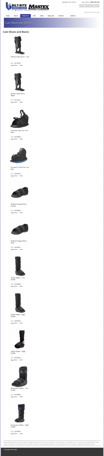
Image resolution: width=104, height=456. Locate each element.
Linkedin (91, 5)
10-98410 (17, 431)
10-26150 (17, 63)
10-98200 (17, 284)
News (42, 16)
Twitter (84, 5)
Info (34, 16)
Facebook (80, 5)
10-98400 (17, 394)
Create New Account (89, 12)
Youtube (97, 5)
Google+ (87, 5)
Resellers (51, 16)
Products (25, 16)
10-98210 (17, 321)
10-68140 (17, 210)
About (16, 16)
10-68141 (17, 247)
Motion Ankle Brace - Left (20, 57)
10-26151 (17, 100)
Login (97, 12)
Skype (94, 5)
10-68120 (17, 174)
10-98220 (17, 358)
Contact (61, 16)
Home (8, 16)
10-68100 (17, 137)
